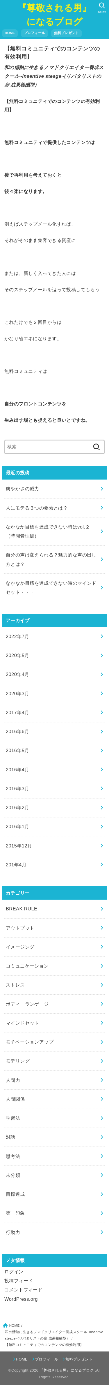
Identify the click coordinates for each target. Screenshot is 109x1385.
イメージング (20, 946)
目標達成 (15, 1194)
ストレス (15, 984)
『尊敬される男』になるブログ (54, 14)
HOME (10, 33)
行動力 (13, 1232)
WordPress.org (21, 1299)
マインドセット (22, 1023)
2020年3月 (17, 693)
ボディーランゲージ (27, 1004)
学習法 (13, 1118)
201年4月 (16, 864)
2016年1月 (17, 826)
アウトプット (20, 928)
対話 (10, 1137)
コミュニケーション (27, 965)
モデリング (18, 1060)
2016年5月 (17, 750)
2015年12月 (19, 845)
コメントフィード (23, 1289)
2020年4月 (17, 674)
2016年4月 (17, 769)
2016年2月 (17, 807)
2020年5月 (17, 655)
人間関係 (15, 1099)
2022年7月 (17, 636)
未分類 (13, 1175)
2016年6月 (17, 731)
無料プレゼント (66, 33)
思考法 (13, 1156)
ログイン (14, 1271)
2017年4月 (17, 712)
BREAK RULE (21, 908)
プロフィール (34, 33)
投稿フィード (18, 1280)
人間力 (13, 1080)
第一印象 (15, 1213)
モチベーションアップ (29, 1042)
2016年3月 (17, 788)
